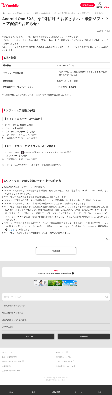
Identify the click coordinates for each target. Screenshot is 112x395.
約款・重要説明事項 (9, 359)
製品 (33, 392)
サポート (100, 392)
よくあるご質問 (28, 338)
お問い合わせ (84, 338)
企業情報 (5, 368)
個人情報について (62, 359)
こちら (11, 229)
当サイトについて (8, 354)
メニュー (107, 7)
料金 (11, 392)
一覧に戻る (56, 251)
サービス (78, 392)
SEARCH (106, 298)
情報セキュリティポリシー (11, 363)
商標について (61, 354)
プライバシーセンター (64, 363)
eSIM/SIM (56, 392)
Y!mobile (10, 5)
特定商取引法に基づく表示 (65, 368)
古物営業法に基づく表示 (11, 373)
